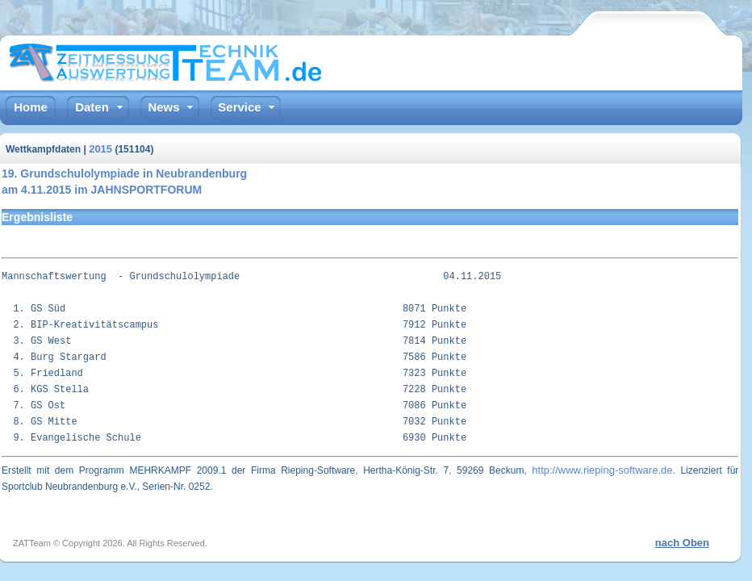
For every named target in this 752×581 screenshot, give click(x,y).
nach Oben (682, 543)
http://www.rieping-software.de (602, 470)
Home (31, 107)
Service (239, 107)
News (163, 107)
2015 (100, 149)
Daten (92, 107)
